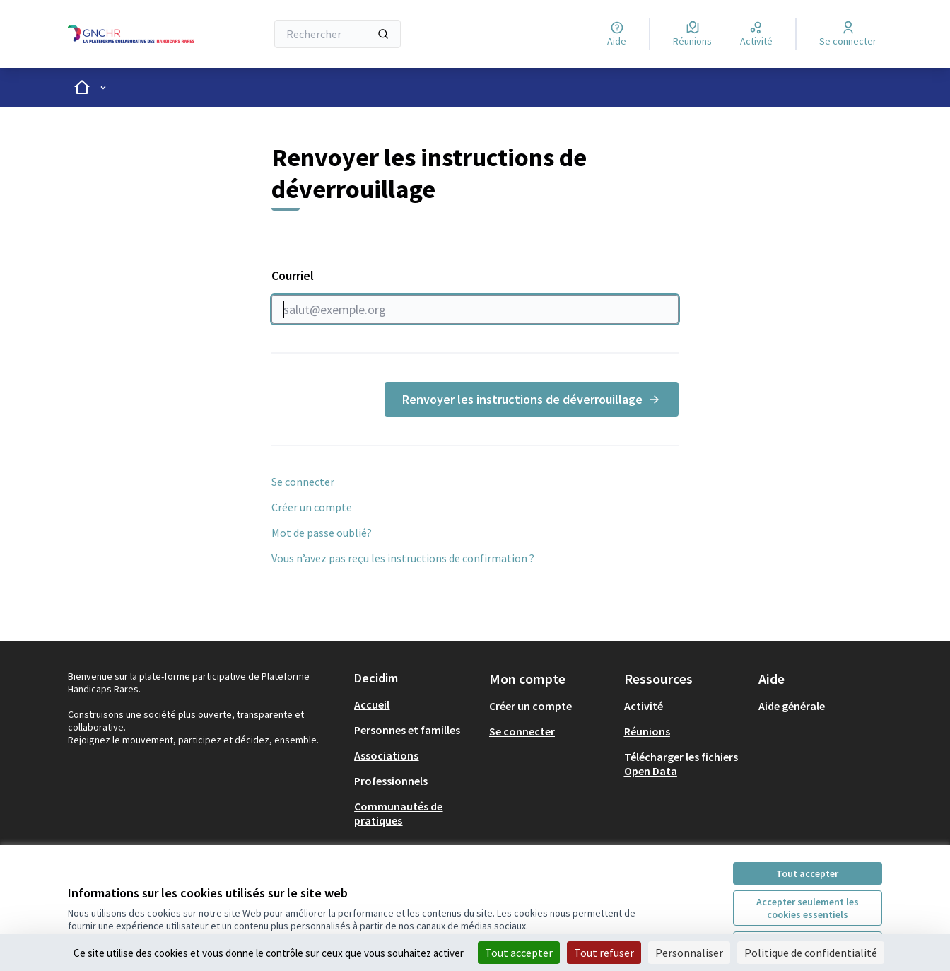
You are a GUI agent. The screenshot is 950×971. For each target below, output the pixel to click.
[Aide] (617, 34)
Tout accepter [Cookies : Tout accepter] (519, 953)
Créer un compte (311, 507)
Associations (386, 755)
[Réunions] (692, 34)
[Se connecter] (848, 34)
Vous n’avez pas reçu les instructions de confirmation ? (402, 558)
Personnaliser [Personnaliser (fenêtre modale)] (689, 953)
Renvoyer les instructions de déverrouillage (531, 399)
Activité (643, 706)
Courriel (475, 295)
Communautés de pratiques (398, 813)
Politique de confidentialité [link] (810, 953)
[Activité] (756, 34)
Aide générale (791, 706)
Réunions (647, 731)
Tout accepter (807, 873)
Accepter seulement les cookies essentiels (807, 908)
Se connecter (302, 482)
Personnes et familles (407, 730)
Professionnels (391, 781)
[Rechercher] (337, 34)
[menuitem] (416, 704)
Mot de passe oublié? (321, 532)
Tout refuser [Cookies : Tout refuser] (604, 953)
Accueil (371, 704)
